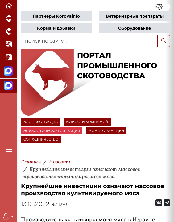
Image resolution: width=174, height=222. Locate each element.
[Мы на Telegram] (167, 202)
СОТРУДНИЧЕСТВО (41, 139)
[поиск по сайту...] (89, 41)
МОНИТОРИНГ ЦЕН (106, 131)
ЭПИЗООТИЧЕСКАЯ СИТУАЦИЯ (51, 131)
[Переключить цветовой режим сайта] (162, 6)
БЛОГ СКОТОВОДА (40, 122)
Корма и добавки (56, 28)
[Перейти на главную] (8, 6)
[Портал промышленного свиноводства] (8, 18)
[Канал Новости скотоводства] (8, 71)
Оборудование (134, 28)
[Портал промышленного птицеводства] (8, 31)
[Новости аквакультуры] (8, 44)
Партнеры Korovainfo (56, 16)
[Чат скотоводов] (8, 86)
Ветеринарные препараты (135, 16)
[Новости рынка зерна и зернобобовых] (8, 57)
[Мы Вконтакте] (158, 202)
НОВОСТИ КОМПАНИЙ (87, 122)
